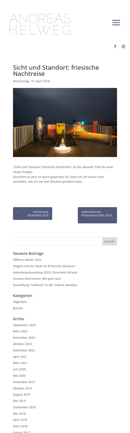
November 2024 (24, 337)
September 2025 (24, 325)
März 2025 (20, 331)
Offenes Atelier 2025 (27, 260)
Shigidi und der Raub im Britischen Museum (44, 266)
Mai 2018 (19, 414)
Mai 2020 (19, 376)
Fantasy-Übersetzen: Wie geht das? (37, 279)
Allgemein (20, 302)
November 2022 (24, 350)
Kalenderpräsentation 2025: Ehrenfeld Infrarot (45, 272)
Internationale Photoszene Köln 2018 (97, 215)
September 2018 (24, 407)
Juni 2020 (19, 369)
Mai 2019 (19, 401)
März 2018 (20, 426)
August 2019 (21, 394)
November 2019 (24, 382)
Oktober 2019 (22, 388)
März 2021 (20, 363)
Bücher (18, 308)
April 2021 (20, 357)
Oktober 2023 (22, 344)
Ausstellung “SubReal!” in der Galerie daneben (45, 285)
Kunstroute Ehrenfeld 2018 (32, 213)
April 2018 (20, 420)
